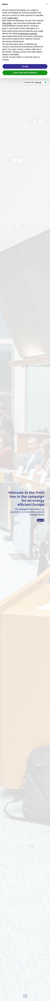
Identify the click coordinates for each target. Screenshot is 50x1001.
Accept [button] (25, 66)
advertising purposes (28, 34)
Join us (40, 520)
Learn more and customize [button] (25, 73)
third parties (7, 23)
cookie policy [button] (12, 18)
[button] (46, 4)
